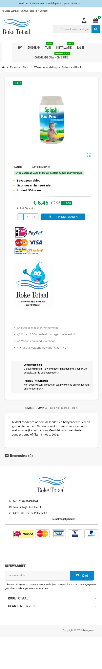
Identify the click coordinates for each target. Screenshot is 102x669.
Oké (82, 576)
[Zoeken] (76, 29)
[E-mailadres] (37, 576)
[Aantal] (27, 217)
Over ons (27, 10)
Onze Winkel (10, 10)
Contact (42, 10)
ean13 (18, 167)
